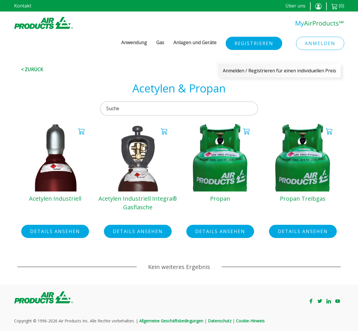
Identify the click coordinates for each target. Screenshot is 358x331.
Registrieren (254, 43)
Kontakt (22, 6)
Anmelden (320, 43)
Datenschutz (219, 321)
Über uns (295, 6)
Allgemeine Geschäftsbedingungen (171, 321)
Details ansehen (55, 231)
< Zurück (32, 69)
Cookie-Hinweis (250, 321)
